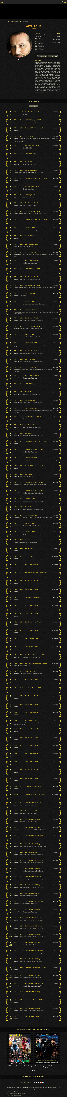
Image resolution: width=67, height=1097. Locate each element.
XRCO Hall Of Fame (31, 720)
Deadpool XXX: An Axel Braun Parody (31, 394)
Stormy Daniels (36, 723)
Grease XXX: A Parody (28, 246)
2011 (21, 120)
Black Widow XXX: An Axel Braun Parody (32, 419)
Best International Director (33, 803)
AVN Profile (57, 44)
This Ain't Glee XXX (27, 147)
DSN (15, 803)
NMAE (15, 548)
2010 (21, 441)
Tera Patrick (23, 723)
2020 (21, 400)
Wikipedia (58, 35)
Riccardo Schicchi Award (32, 1016)
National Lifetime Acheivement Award (36, 572)
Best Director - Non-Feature (33, 622)
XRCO (15, 696)
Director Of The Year (31, 236)
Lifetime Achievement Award (33, 786)
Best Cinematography (31, 170)
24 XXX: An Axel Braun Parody (30, 262)
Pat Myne (22, 138)
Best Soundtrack (30, 293)
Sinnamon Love (37, 140)
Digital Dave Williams (33, 460)
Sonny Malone (17, 141)
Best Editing (28, 433)
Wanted (24, 295)
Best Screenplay (30, 384)
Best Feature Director (31, 646)
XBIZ (15, 441)
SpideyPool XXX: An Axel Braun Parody (32, 427)
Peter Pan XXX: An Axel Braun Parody (31, 279)
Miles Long (23, 141)
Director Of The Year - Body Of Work (36, 128)
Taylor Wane (29, 723)
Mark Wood (52, 723)
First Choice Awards (31, 671)
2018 (21, 351)
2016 (21, 277)
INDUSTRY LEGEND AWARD (34, 688)
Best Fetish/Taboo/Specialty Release (36, 663)
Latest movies (42, 56)
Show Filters (33, 106)
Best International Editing (32, 819)
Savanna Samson (50, 138)
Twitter (58, 36)
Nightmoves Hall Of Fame (32, 597)
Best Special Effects (31, 252)
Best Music (28, 474)
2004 (21, 111)
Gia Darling (20, 140)
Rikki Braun (29, 386)
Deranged (34, 542)
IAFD (59, 38)
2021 (21, 679)
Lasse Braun (23, 386)
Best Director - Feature (32, 351)
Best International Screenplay (34, 811)
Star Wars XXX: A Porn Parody (30, 205)
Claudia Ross (25, 254)
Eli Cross (23, 172)
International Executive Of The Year (35, 967)
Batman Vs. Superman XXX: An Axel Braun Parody (43, 287)
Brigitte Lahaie (21, 724)
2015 (21, 260)
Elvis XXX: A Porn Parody (29, 188)
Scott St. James (53, 140)
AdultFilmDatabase (56, 39)
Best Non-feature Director (32, 638)
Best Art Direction (30, 227)
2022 (21, 416)
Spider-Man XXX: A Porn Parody (37, 172)
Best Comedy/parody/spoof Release (36, 655)
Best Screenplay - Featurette (33, 416)
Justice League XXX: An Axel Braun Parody (33, 353)
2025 (21, 433)
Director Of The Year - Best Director (35, 794)
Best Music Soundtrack (32, 145)
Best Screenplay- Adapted (33, 120)
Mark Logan (24, 213)
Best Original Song (30, 153)
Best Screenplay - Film (32, 111)
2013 (21, 203)
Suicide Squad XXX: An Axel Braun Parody (33, 320)
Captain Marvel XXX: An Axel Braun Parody (33, 402)
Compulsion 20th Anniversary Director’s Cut (33, 435)
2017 (21, 318)
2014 (21, 236)
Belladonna (43, 138)
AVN (15, 111)
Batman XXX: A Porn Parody (29, 122)
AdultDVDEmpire (56, 42)
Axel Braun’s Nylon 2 (27, 665)
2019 (21, 375)
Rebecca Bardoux (45, 723)
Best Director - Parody (31, 203)
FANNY (16, 794)
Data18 (58, 41)
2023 (21, 425)
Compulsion (25, 113)
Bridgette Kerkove (36, 138)
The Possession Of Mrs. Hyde (30, 377)
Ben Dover (30, 140)
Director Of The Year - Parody (34, 449)
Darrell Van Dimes (33, 254)
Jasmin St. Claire (45, 140)
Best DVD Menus (30, 162)
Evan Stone (28, 138)
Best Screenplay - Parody (32, 211)
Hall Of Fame (29, 136)
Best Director (29, 548)
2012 (21, 170)
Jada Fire (25, 140)
